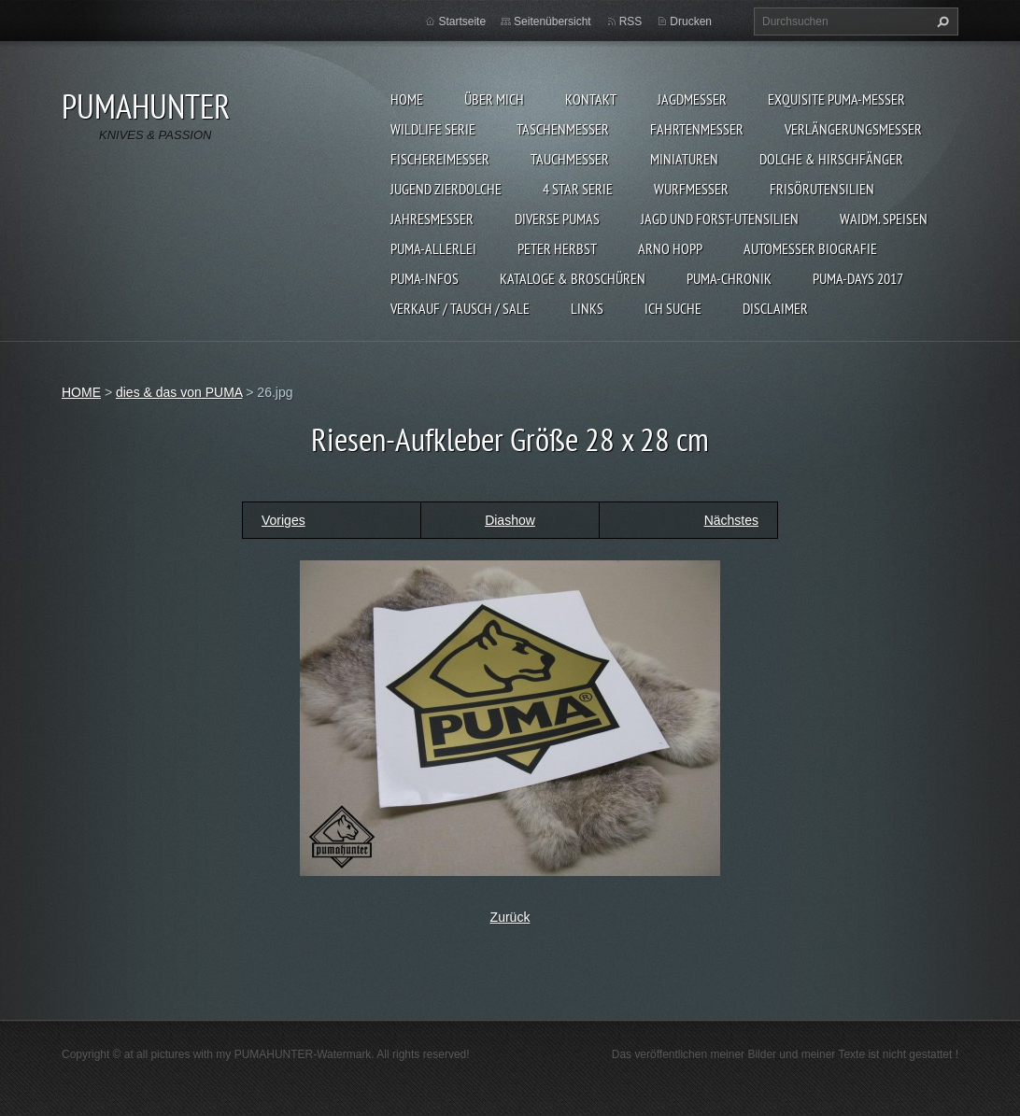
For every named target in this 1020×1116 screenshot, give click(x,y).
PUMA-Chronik (729, 278)
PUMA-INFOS (424, 278)
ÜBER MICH (494, 99)
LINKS (587, 308)
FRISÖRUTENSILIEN (822, 188)
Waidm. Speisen (884, 218)
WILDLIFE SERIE (432, 129)
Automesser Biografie (810, 248)
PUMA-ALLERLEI (433, 248)
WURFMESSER (691, 188)
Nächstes (731, 520)
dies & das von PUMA (179, 392)
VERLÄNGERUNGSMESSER (853, 129)
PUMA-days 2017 (858, 278)
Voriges (283, 520)
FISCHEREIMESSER (439, 158)
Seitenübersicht (552, 21)
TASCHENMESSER (563, 129)
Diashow (510, 520)
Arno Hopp (670, 248)
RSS (631, 21)
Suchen (941, 21)
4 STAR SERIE (578, 188)
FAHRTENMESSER (697, 129)
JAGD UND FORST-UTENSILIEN (720, 218)
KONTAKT (590, 99)
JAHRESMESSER (432, 218)
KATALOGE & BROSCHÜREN (572, 278)
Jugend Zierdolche (446, 188)
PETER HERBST (557, 248)
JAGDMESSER (692, 99)
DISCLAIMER (775, 308)
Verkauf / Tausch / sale (460, 308)
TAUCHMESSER (570, 158)
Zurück (510, 917)
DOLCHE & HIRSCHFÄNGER (831, 158)
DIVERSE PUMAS (557, 218)
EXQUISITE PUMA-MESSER (836, 99)
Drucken (691, 21)
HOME (406, 99)
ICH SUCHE (673, 308)
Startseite (462, 21)
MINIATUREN (684, 158)
